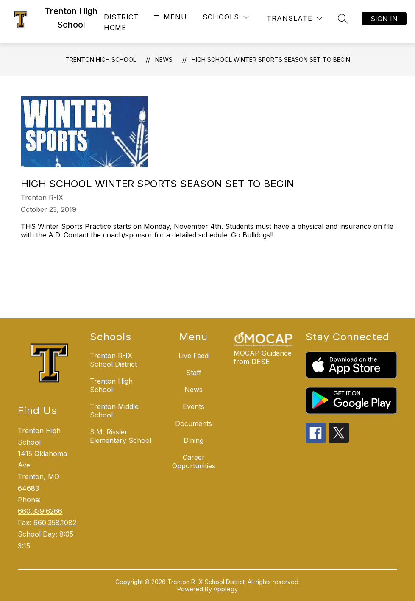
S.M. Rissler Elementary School (120, 436)
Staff (193, 372)
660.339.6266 (40, 511)
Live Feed (193, 355)
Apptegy (226, 589)
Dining (193, 440)
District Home (121, 22)
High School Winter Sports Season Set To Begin (271, 59)
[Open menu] (169, 17)
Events (193, 406)
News (164, 59)
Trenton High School (100, 59)
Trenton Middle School (114, 410)
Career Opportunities (193, 461)
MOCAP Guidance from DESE (263, 357)
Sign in (384, 18)
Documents (193, 423)
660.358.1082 (54, 522)
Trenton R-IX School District (113, 359)
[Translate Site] (294, 18)
